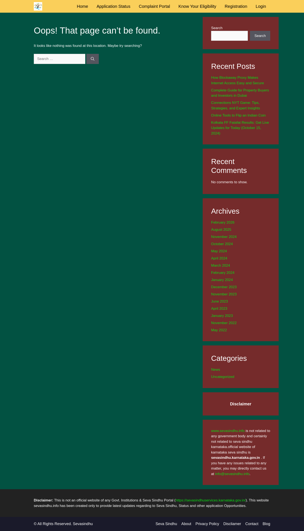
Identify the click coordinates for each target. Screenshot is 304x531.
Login (261, 6)
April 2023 (219, 309)
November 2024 (224, 237)
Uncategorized (222, 377)
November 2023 (224, 294)
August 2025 (221, 230)
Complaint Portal (154, 6)
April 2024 (219, 258)
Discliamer (232, 524)
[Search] (92, 59)
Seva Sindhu (166, 524)
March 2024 (220, 265)
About (186, 524)
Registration (236, 6)
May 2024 (219, 251)
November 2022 (224, 323)
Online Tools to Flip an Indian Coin (238, 115)
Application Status (113, 6)
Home (82, 6)
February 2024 (223, 273)
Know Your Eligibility (197, 6)
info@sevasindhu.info (232, 474)
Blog (266, 524)
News (215, 370)
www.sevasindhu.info (228, 431)
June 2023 (219, 301)
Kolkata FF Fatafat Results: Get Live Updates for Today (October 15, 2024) (240, 128)
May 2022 (219, 330)
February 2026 (223, 222)
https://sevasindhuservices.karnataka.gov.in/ (211, 500)
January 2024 (222, 280)
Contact (251, 524)
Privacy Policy (207, 524)
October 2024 (222, 244)
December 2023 (224, 287)
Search (217, 28)
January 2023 (222, 316)
